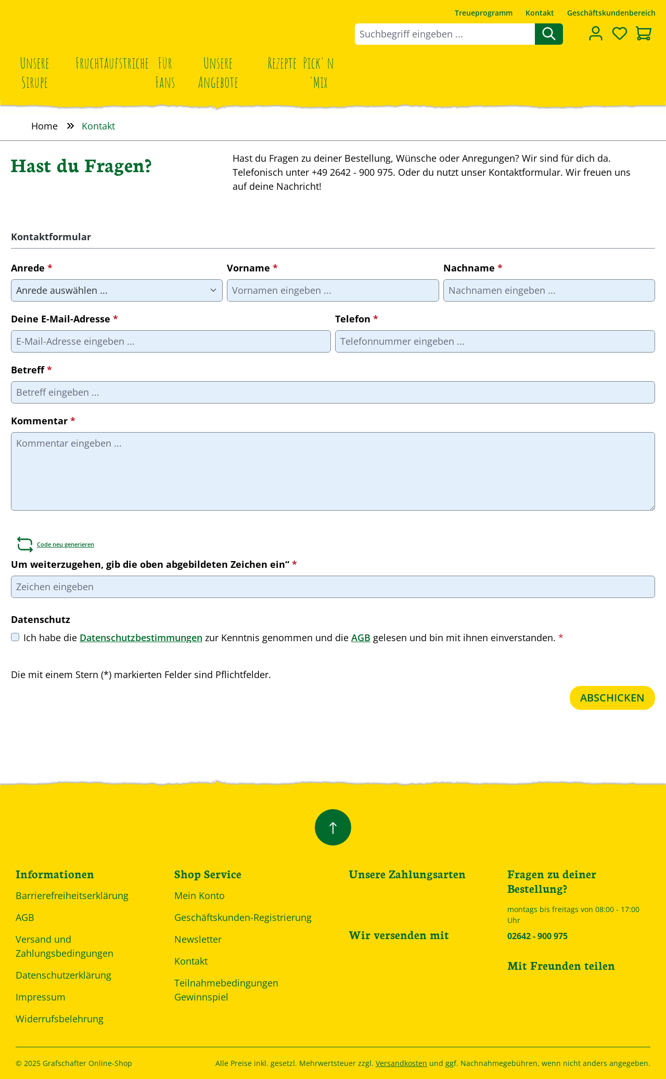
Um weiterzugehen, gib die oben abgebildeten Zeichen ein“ (154, 564)
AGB (360, 638)
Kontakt (540, 13)
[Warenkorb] (644, 34)
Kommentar (43, 420)
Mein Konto (199, 895)
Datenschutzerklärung (63, 975)
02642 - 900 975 (537, 936)
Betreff (31, 369)
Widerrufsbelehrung (60, 1018)
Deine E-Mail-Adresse (64, 319)
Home (44, 126)
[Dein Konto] (596, 33)
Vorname (252, 268)
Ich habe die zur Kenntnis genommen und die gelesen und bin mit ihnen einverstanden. (293, 637)
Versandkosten (401, 1063)
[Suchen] (549, 34)
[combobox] (445, 34)
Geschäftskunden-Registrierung (243, 917)
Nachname (473, 268)
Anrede (32, 268)
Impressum (41, 997)
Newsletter (198, 939)
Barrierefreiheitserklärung (72, 895)
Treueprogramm (484, 13)
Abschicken (612, 698)
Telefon (356, 319)
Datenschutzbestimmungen (141, 638)
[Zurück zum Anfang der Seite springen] (333, 827)
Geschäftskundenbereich (611, 13)
